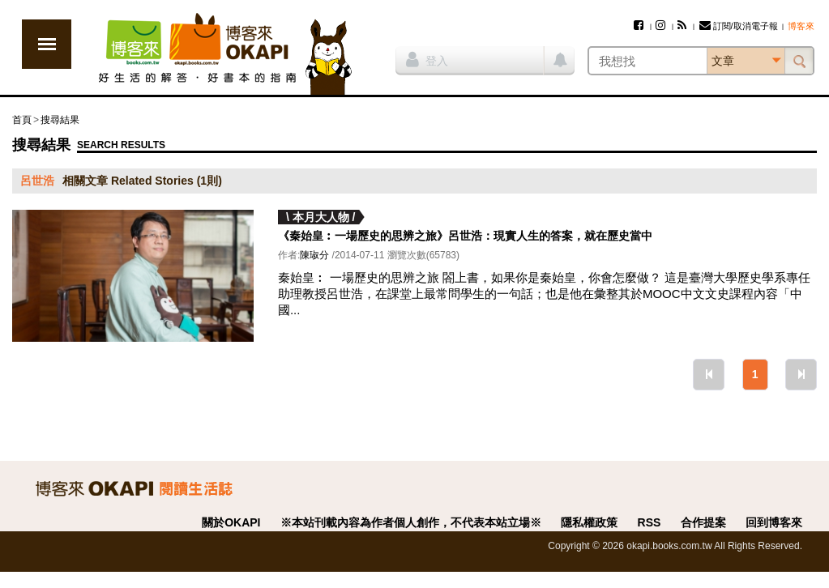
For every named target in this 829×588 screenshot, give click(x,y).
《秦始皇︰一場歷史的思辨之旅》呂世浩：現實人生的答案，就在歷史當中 (465, 235)
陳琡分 (314, 255)
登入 (427, 59)
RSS (649, 522)
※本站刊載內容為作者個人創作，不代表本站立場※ (410, 522)
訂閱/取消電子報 (738, 26)
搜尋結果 (60, 120)
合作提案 (703, 522)
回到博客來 (774, 522)
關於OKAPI (231, 522)
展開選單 (46, 44)
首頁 (22, 120)
